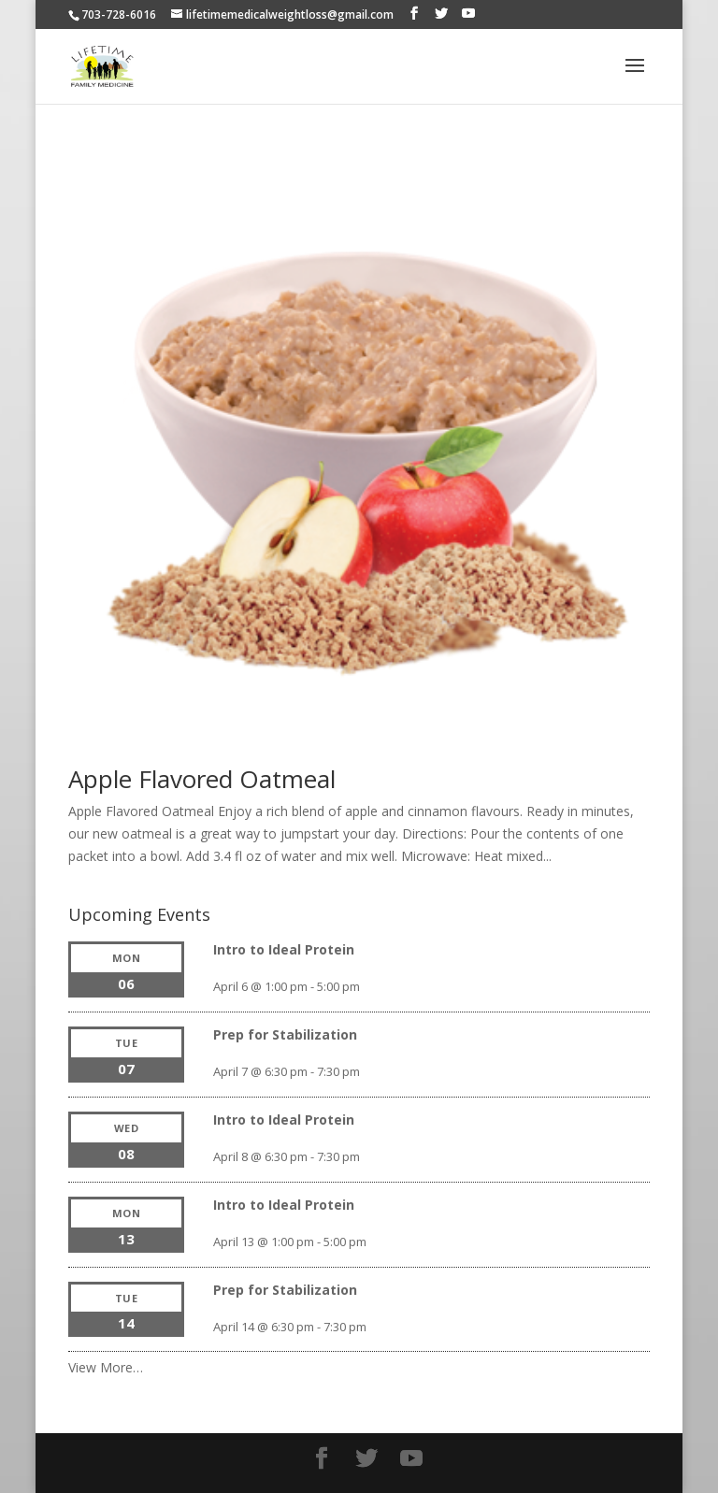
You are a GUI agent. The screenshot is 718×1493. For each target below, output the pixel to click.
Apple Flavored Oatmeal (202, 779)
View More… (105, 1367)
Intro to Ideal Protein (283, 949)
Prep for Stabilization (285, 1034)
